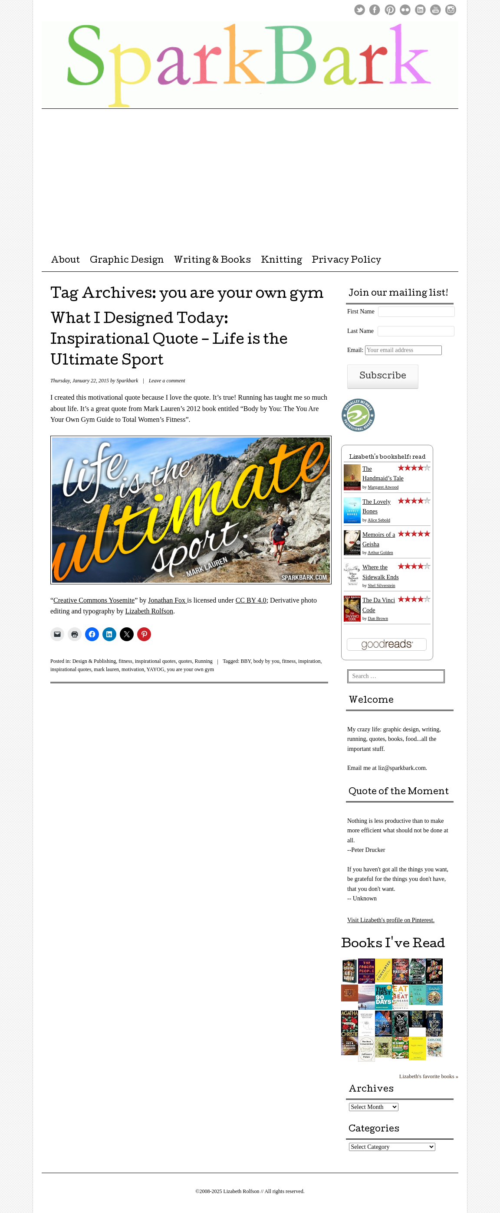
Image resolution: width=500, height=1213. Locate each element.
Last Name (360, 331)
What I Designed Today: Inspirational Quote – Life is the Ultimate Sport (169, 341)
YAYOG (155, 669)
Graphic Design (127, 261)
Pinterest (390, 9)
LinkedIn (420, 9)
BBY (246, 661)
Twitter (359, 9)
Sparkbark (127, 381)
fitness (125, 661)
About (65, 261)
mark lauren (106, 669)
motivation (133, 669)
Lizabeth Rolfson (149, 611)
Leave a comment (167, 381)
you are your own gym (190, 669)
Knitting (281, 261)
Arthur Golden (380, 552)
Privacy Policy (346, 261)
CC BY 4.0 (251, 600)
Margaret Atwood (383, 487)
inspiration (309, 661)
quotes (185, 661)
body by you (266, 661)
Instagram (450, 9)
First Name (361, 311)
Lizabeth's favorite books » (428, 1076)
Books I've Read (393, 945)
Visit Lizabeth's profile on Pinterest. (390, 920)
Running (203, 661)
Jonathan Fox (167, 600)
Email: (394, 350)
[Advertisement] (250, 174)
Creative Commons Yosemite (94, 600)
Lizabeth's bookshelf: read (387, 457)
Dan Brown (378, 618)
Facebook (374, 9)
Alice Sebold (379, 520)
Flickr (405, 9)
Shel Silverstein (381, 585)
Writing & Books (212, 261)
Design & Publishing (94, 661)
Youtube (435, 9)
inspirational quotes (155, 661)
